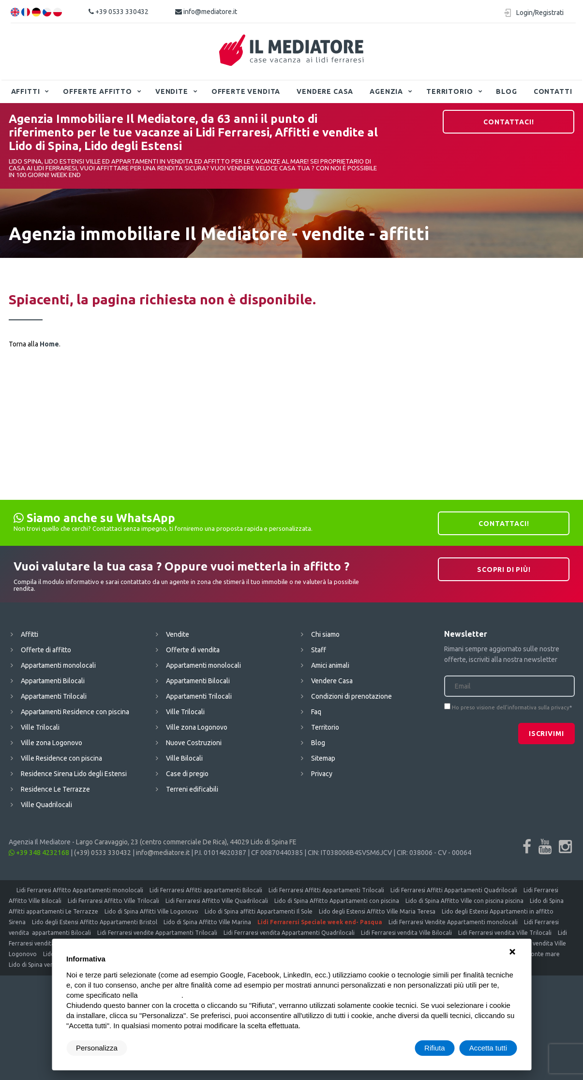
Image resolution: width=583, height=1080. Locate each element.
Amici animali (330, 665)
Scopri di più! (504, 569)
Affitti (25, 91)
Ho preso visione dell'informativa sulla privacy (510, 707)
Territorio (449, 91)
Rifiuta (434, 1048)
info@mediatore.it (206, 11)
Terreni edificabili (192, 789)
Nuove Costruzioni (194, 743)
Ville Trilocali (40, 727)
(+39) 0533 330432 (102, 852)
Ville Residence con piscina (61, 758)
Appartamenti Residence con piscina (75, 712)
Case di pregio (187, 774)
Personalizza (97, 1048)
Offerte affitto (97, 91)
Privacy (321, 774)
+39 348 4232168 (39, 852)
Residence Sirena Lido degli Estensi (74, 774)
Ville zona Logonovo (51, 743)
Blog (506, 91)
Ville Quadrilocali (46, 805)
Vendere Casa (325, 91)
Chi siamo (325, 634)
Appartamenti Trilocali (54, 696)
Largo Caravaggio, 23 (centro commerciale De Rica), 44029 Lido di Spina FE (186, 842)
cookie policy (160, 995)
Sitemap (323, 758)
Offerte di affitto (46, 650)
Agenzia (386, 91)
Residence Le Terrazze (55, 789)
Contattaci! (508, 122)
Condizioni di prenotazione (351, 696)
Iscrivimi (546, 733)
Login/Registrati (540, 12)
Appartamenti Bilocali (53, 681)
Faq (316, 712)
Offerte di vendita (193, 650)
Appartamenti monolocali (58, 665)
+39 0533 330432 (119, 11)
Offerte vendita (246, 91)
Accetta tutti (488, 1048)
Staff (318, 650)
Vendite (171, 91)
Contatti (553, 91)
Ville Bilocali (184, 758)
